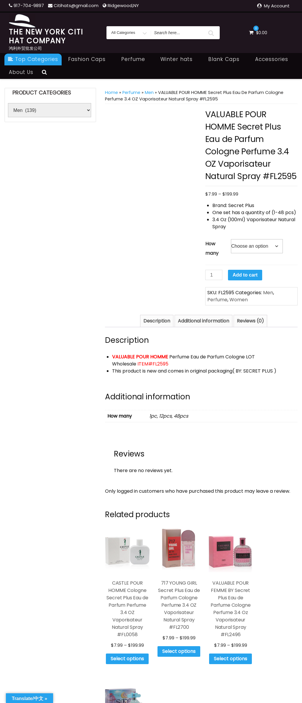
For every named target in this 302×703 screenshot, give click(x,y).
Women (238, 299)
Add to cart (245, 274)
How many (212, 248)
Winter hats (179, 59)
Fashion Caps (90, 59)
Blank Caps (227, 59)
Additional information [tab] (203, 320)
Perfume (136, 59)
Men (149, 92)
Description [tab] (156, 320)
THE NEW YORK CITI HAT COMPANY (46, 36)
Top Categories (33, 59)
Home (111, 92)
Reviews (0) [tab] (250, 320)
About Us (21, 72)
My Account (277, 6)
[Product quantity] (213, 275)
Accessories (275, 59)
